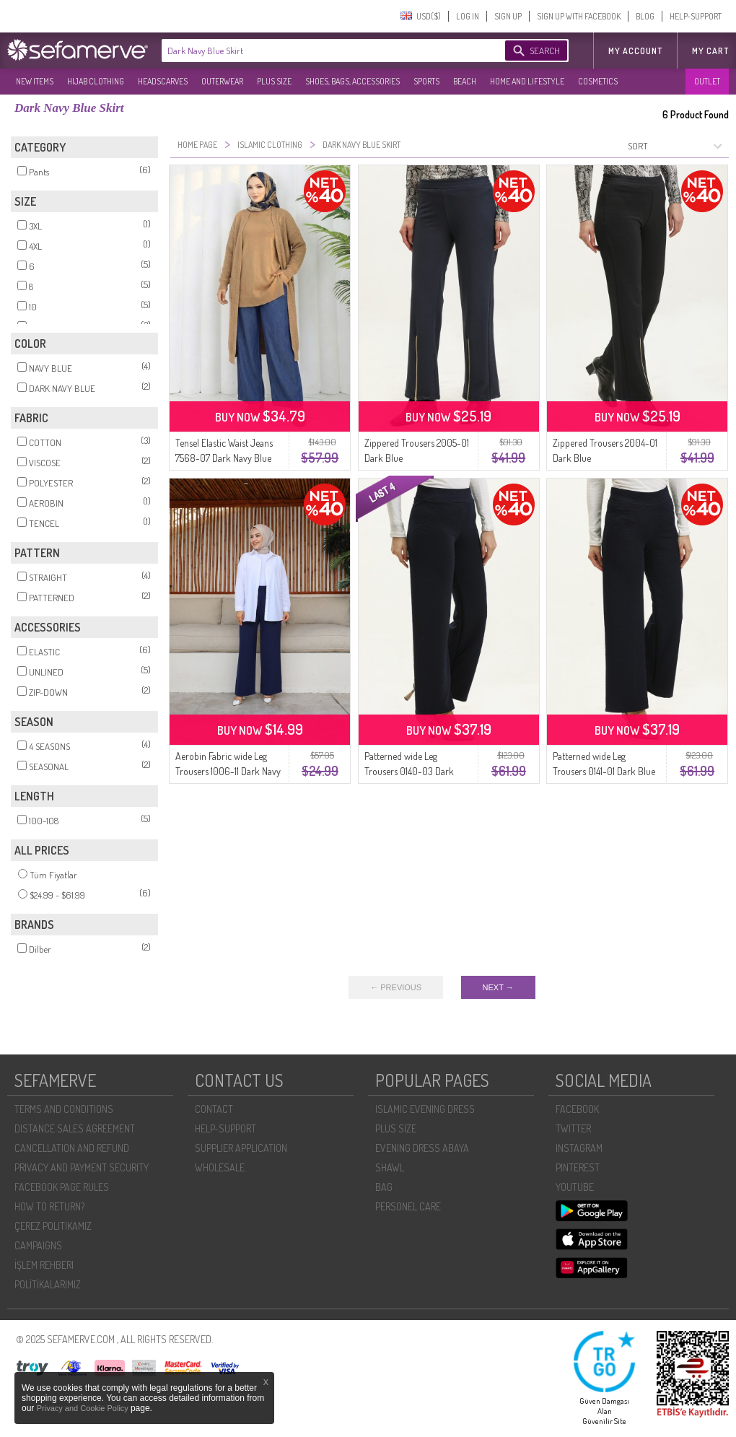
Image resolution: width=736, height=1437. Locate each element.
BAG (384, 1187)
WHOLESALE (220, 1167)
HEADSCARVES (163, 81)
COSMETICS (598, 81)
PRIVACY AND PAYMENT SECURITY (81, 1167)
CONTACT (214, 1109)
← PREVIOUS (395, 987)
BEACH (464, 81)
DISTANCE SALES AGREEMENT (74, 1128)
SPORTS (426, 81)
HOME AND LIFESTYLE (527, 81)
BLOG (645, 16)
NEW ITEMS (34, 81)
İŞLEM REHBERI (44, 1265)
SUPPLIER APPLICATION (241, 1148)
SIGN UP (508, 16)
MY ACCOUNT (635, 50)
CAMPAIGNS (38, 1245)
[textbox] (319, 50)
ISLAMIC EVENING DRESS (425, 1109)
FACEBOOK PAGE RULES (61, 1187)
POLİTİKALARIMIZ (47, 1284)
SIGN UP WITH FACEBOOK (579, 16)
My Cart (710, 50)
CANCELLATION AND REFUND (71, 1148)
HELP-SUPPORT (696, 16)
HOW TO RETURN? (49, 1206)
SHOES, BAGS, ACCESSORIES (352, 81)
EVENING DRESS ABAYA (422, 1148)
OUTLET (707, 81)
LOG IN (467, 16)
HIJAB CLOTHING (95, 81)
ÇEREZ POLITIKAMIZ (53, 1226)
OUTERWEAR (222, 81)
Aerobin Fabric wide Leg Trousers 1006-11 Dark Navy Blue (228, 771)
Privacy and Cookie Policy (84, 1408)
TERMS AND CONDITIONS (63, 1109)
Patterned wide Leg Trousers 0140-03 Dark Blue (409, 771)
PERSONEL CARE (408, 1206)
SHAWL (389, 1167)
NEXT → (498, 987)
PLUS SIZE (274, 81)
